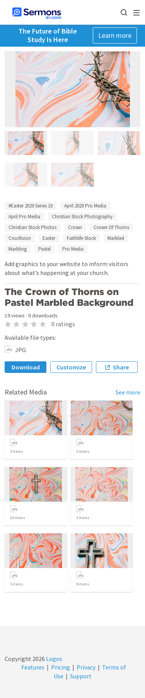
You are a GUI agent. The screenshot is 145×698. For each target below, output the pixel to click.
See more (128, 392)
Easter (49, 238)
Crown (75, 227)
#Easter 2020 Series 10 (31, 205)
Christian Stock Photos (32, 227)
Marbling (18, 249)
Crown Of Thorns (111, 227)
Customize (71, 367)
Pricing (60, 667)
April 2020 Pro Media (85, 205)
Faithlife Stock (81, 238)
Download (26, 367)
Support (81, 676)
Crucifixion (20, 238)
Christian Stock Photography (82, 216)
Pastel (44, 249)
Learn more (114, 35)
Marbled (115, 238)
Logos (53, 659)
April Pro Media (24, 216)
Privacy (86, 667)
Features (32, 667)
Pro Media (73, 249)
